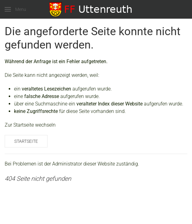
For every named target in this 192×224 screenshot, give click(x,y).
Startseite (26, 141)
